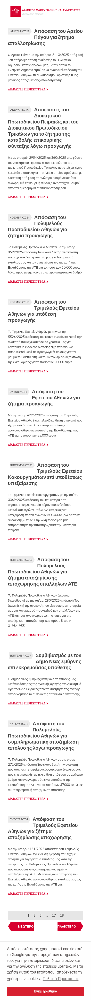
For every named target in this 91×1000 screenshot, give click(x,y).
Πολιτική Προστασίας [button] (61, 979)
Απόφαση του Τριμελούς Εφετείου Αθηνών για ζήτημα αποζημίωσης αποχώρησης (43, 828)
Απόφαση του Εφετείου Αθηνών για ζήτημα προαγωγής (44, 397)
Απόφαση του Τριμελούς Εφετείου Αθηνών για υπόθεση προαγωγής (43, 311)
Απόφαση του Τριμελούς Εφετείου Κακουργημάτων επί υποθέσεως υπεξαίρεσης (45, 474)
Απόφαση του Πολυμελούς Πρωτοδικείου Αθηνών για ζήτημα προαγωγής (37, 226)
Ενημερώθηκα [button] (45, 991)
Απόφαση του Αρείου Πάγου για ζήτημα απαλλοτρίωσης (45, 37)
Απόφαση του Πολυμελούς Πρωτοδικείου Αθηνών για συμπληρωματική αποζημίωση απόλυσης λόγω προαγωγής (43, 735)
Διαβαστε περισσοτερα (26, 89)
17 (54, 915)
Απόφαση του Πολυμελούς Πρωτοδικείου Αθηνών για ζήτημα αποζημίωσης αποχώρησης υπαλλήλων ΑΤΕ (42, 571)
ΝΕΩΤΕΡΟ (26, 926)
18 (62, 915)
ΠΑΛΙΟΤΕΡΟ (67, 926)
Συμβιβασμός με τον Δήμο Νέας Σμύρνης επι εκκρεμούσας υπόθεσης (45, 661)
